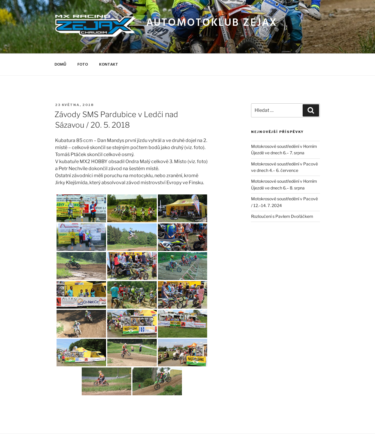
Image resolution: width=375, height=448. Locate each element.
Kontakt (108, 64)
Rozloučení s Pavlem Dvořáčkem (282, 216)
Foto (82, 64)
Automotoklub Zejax (211, 23)
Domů (60, 64)
